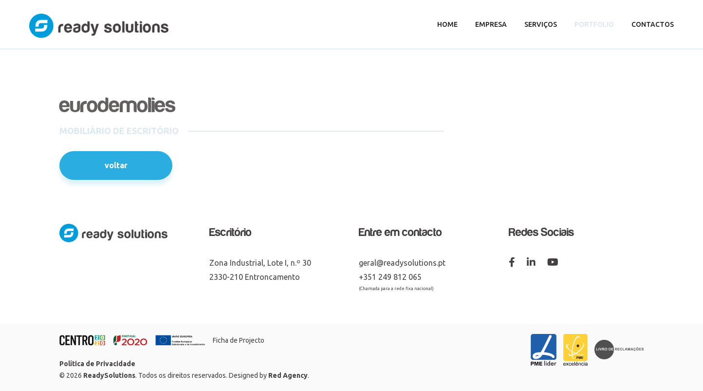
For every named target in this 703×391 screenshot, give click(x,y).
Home (447, 24)
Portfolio (594, 24)
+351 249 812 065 (390, 277)
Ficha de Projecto (238, 340)
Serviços (540, 24)
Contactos (652, 24)
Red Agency (288, 375)
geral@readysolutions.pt (402, 262)
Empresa (491, 24)
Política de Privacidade (97, 364)
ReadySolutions (109, 375)
